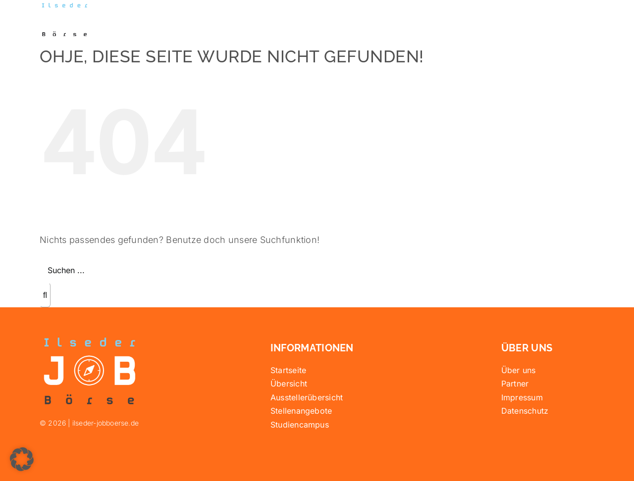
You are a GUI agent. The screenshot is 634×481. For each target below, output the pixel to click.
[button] (22, 459)
